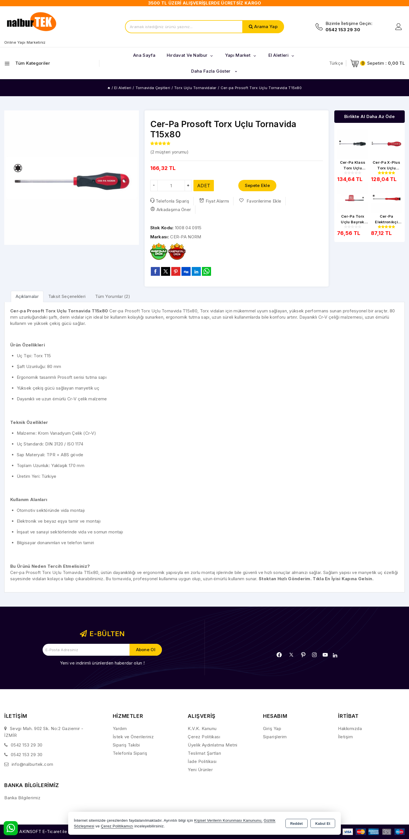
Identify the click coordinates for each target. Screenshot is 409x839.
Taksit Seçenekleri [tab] (66, 296)
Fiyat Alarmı (214, 201)
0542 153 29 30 (27, 745)
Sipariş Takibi (126, 745)
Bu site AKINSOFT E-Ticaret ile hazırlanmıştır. (49, 831)
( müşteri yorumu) (169, 152)
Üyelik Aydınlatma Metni (212, 745)
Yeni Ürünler (200, 769)
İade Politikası (202, 761)
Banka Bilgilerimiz (22, 797)
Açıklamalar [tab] (27, 296)
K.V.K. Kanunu (202, 728)
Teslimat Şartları (204, 753)
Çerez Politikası (204, 736)
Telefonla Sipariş (169, 201)
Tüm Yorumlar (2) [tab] (112, 296)
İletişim (345, 736)
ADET (203, 185)
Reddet (296, 824)
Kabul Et (322, 824)
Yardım (120, 728)
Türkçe (336, 63)
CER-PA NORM (185, 236)
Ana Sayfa (144, 55)
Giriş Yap (272, 728)
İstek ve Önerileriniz (133, 736)
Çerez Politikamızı (117, 826)
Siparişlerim (275, 736)
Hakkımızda (350, 728)
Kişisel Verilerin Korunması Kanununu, (228, 820)
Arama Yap (265, 26)
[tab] (27, 296)
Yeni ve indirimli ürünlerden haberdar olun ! (102, 663)
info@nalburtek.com (32, 764)
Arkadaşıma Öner (170, 209)
